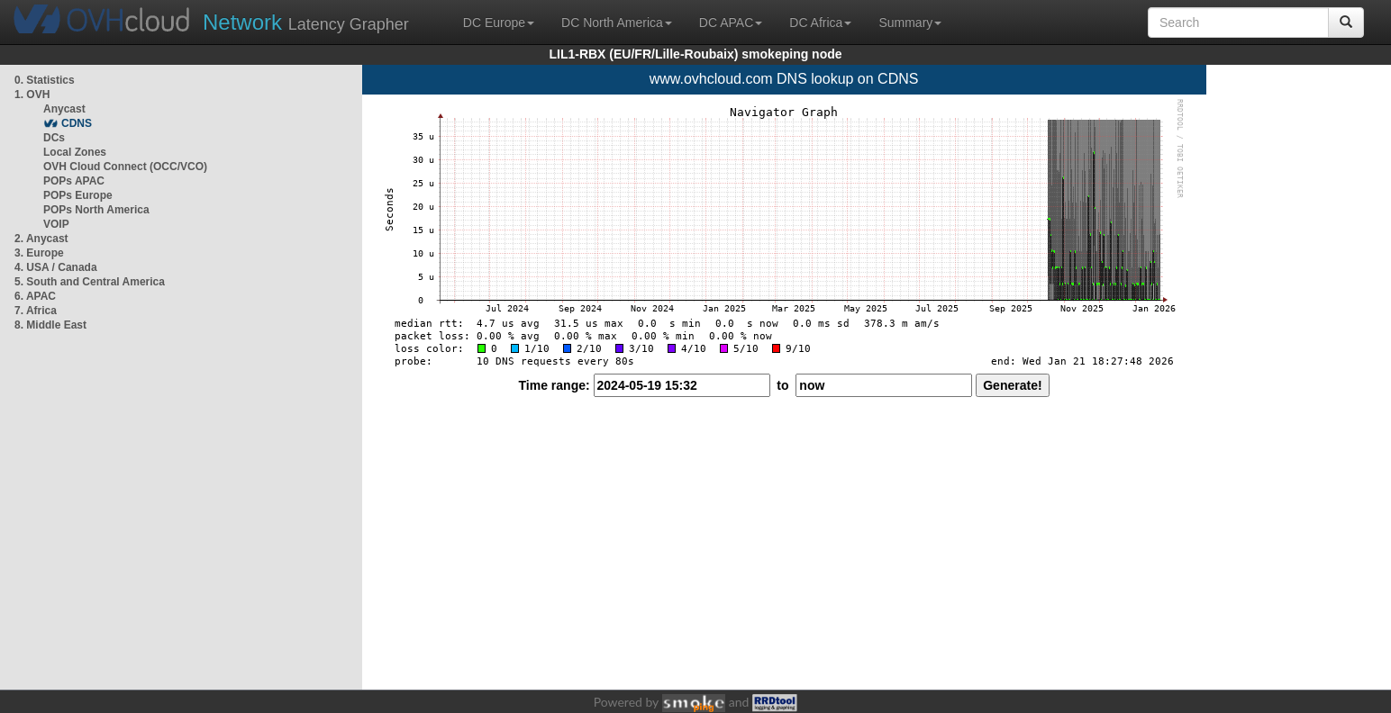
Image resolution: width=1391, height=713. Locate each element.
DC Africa (820, 22)
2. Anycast (41, 238)
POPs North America (96, 209)
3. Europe (39, 253)
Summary (909, 22)
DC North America (616, 22)
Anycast (64, 109)
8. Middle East (50, 325)
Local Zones (74, 152)
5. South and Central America (89, 281)
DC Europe (498, 22)
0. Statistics (44, 80)
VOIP (55, 224)
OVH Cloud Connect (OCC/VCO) (125, 166)
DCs (54, 137)
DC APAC (730, 22)
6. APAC (35, 296)
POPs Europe (78, 195)
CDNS (76, 123)
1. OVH (32, 94)
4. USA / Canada (55, 267)
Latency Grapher (306, 22)
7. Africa (35, 310)
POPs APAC (74, 181)
